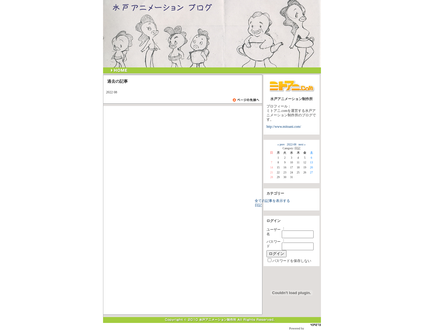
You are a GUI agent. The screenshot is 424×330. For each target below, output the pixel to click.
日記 (258, 205)
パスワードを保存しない (291, 261)
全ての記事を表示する (272, 201)
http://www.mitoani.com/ (283, 127)
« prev (280, 144)
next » (302, 144)
